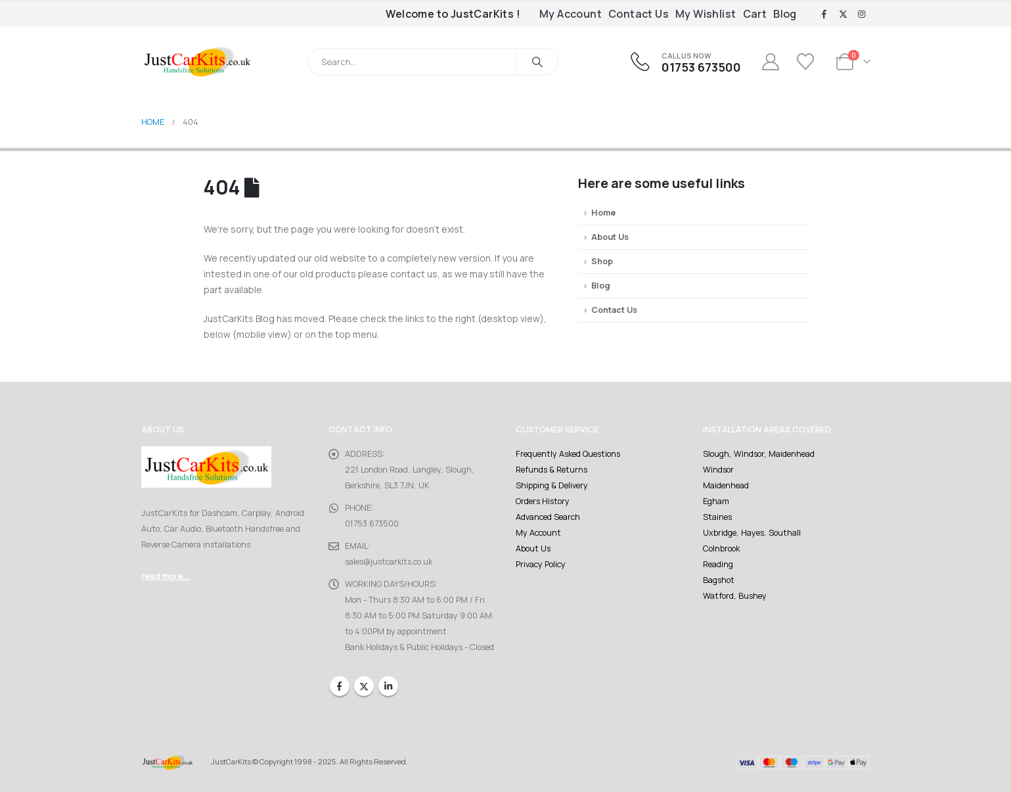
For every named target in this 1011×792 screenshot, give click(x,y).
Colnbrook (721, 548)
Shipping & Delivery (552, 485)
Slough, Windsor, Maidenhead (759, 453)
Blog (785, 14)
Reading (718, 564)
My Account (570, 14)
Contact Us (638, 14)
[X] (842, 14)
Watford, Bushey (735, 595)
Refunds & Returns (551, 469)
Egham (716, 501)
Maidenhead (726, 485)
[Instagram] (861, 14)
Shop (602, 261)
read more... (166, 576)
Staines (717, 517)
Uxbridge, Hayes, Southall (752, 532)
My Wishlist (705, 14)
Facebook (339, 686)
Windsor (718, 469)
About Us (610, 237)
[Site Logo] (197, 61)
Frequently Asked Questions (568, 453)
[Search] (537, 62)
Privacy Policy (541, 564)
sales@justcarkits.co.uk (388, 561)
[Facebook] (824, 14)
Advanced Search (548, 517)
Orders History (543, 501)
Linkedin (388, 686)
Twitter (364, 686)
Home (603, 212)
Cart (755, 14)
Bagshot (718, 580)
